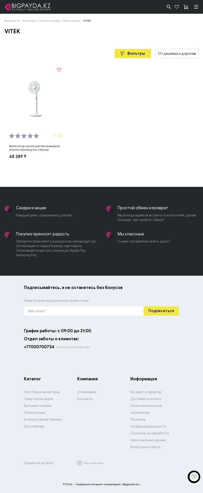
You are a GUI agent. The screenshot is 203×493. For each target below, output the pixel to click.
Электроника (34, 413)
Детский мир (34, 426)
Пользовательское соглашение (146, 409)
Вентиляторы (72, 20)
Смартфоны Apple (38, 399)
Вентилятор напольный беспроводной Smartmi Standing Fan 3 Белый (34, 147)
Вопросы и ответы (145, 447)
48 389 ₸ (17, 156)
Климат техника (50, 20)
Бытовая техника (37, 406)
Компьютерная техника (43, 419)
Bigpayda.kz (12, 20)
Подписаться (161, 311)
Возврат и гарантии (146, 392)
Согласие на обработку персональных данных (149, 436)
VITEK (87, 20)
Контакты (85, 399)
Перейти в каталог (39, 463)
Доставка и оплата (145, 399)
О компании (86, 392)
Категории (30, 20)
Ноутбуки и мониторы (42, 392)
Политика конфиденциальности (148, 422)
